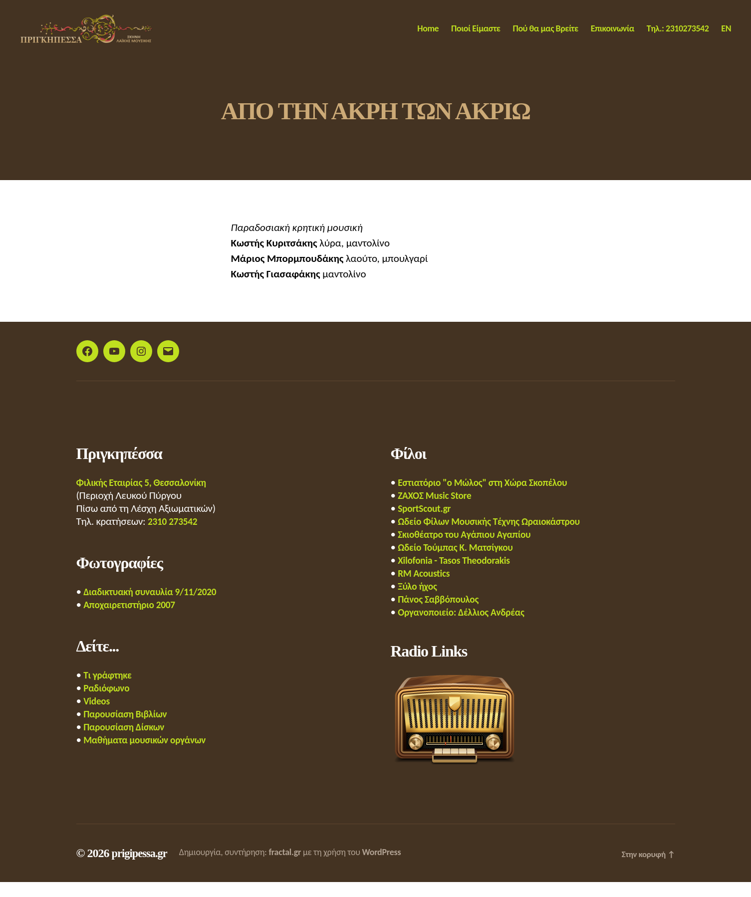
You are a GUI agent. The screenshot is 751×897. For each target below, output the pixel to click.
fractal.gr (289, 867)
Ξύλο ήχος (419, 601)
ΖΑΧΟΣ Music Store (438, 510)
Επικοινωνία (612, 36)
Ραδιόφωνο (108, 702)
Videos (97, 715)
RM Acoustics (426, 588)
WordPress (385, 867)
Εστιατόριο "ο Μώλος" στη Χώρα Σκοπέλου (490, 497)
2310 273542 (175, 536)
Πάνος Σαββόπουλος (442, 614)
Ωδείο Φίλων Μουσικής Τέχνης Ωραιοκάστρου (497, 536)
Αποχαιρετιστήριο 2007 (133, 619)
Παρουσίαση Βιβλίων (128, 728)
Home (428, 36)
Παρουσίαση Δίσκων (127, 741)
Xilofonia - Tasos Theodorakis (459, 575)
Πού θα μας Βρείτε (545, 36)
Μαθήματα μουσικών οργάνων (150, 754)
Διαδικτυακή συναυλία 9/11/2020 (155, 606)
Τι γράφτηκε (109, 689)
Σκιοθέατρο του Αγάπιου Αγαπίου (470, 549)
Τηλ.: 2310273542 (678, 36)
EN (726, 36)
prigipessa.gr (141, 868)
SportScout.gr (426, 523)
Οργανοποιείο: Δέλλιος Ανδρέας (466, 627)
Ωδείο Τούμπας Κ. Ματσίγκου (460, 562)
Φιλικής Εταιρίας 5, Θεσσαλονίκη (147, 497)
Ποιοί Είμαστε (475, 36)
